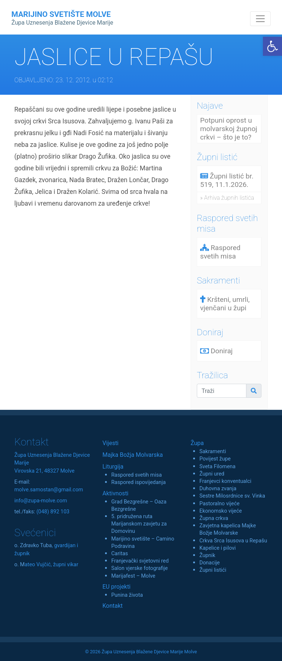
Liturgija (112, 466)
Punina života (127, 595)
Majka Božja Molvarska (132, 454)
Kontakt (112, 605)
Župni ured (211, 474)
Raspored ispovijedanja (138, 482)
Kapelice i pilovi (217, 548)
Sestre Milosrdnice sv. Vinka (232, 496)
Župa (197, 443)
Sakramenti (212, 451)
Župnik (207, 555)
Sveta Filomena (217, 466)
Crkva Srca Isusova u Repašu (233, 541)
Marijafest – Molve (133, 576)
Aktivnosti (115, 493)
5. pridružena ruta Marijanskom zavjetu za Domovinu (139, 523)
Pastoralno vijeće (219, 504)
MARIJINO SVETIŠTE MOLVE (62, 18)
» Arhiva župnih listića (227, 197)
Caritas (119, 553)
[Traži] (221, 391)
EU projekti (116, 586)
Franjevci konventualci (225, 481)
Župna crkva (213, 518)
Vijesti (110, 443)
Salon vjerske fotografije (139, 568)
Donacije (209, 563)
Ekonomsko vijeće (220, 511)
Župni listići (212, 570)
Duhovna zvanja (217, 488)
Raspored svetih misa (136, 475)
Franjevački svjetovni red (140, 561)
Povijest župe (215, 459)
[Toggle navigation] (260, 18)
